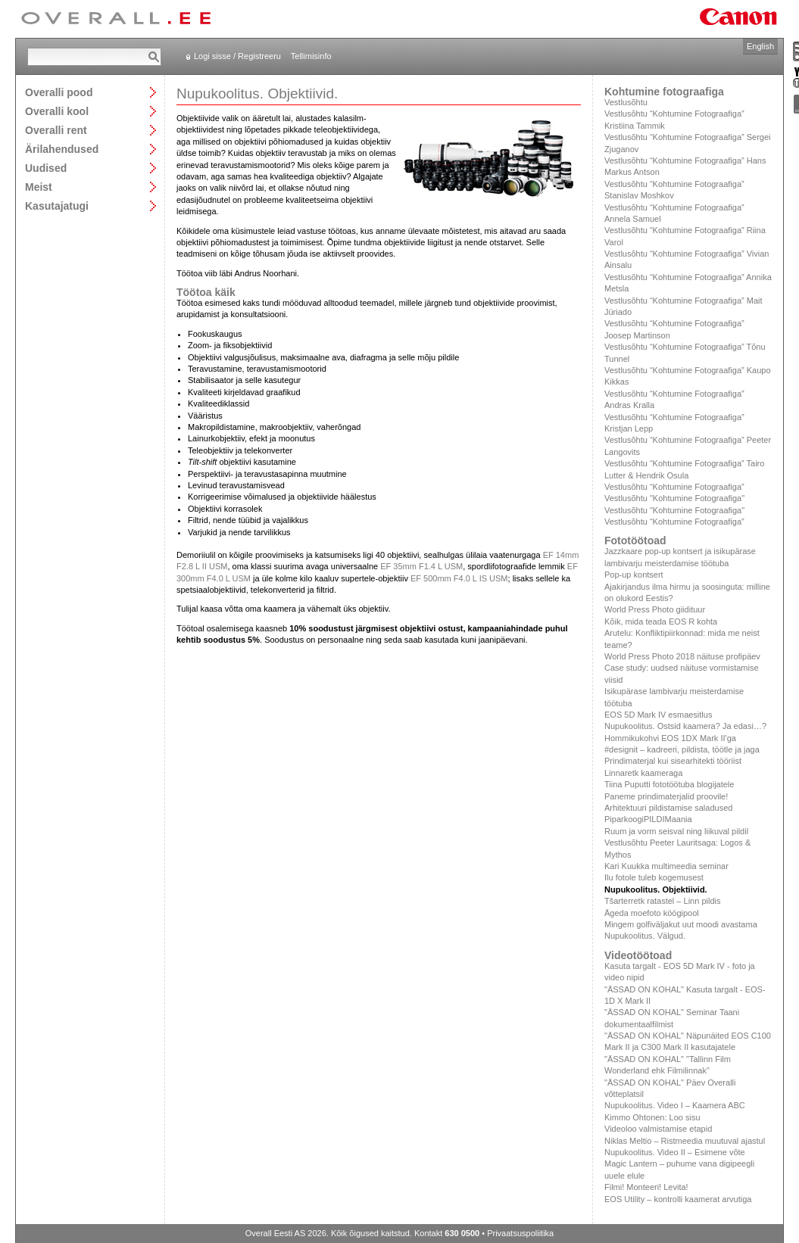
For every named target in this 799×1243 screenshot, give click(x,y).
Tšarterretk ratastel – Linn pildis (662, 900)
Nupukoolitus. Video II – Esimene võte (674, 1152)
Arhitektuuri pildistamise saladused (668, 807)
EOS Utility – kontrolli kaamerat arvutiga (677, 1199)
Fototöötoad (635, 540)
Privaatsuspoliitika (520, 1233)
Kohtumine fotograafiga (664, 92)
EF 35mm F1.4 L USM (421, 566)
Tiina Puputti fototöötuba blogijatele (669, 784)
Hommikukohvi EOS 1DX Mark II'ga (670, 738)
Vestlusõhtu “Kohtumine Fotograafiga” (674, 486)
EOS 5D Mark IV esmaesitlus (658, 714)
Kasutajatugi (57, 205)
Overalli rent (56, 130)
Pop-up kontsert (633, 574)
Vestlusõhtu (626, 102)
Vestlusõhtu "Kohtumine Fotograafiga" (674, 498)
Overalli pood (58, 92)
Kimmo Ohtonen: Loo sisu (652, 1117)
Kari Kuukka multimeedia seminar (666, 866)
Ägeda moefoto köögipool (651, 912)
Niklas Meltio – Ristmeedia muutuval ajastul (684, 1140)
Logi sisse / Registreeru (237, 56)
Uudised (46, 167)
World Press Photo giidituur (654, 609)
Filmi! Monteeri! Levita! (646, 1187)
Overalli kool (57, 111)
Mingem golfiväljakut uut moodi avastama (680, 924)
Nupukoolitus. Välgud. (644, 935)
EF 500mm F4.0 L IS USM (459, 578)
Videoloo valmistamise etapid (658, 1128)
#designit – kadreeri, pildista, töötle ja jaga (682, 749)
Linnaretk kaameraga (643, 772)
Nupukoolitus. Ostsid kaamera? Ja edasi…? (685, 726)
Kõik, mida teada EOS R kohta (660, 621)
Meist (38, 186)
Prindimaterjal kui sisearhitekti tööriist (672, 760)
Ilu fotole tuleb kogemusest (654, 877)
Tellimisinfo (311, 56)
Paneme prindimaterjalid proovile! (666, 796)
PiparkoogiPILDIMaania (648, 819)
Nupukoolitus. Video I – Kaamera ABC (674, 1105)
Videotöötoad (638, 955)
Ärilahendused (61, 148)
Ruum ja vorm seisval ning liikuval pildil (676, 831)
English (760, 46)
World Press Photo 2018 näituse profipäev (682, 656)
